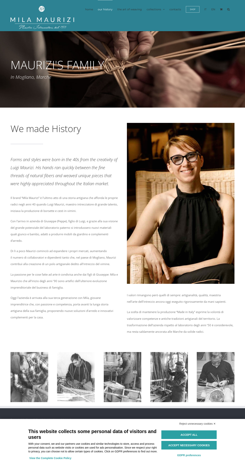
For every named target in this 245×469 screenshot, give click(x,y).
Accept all (188, 434)
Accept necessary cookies (189, 445)
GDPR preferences (189, 455)
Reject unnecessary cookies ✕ (197, 423)
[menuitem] (205, 9)
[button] (228, 9)
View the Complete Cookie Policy (50, 458)
